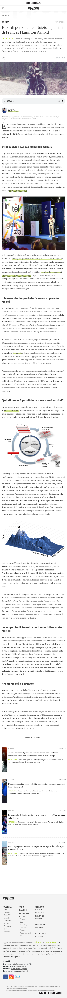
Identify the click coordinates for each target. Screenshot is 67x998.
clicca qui (24, 971)
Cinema (7, 912)
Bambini (23, 910)
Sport (22, 922)
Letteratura (8, 921)
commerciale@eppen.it (19, 969)
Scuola (22, 919)
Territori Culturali (40, 908)
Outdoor (24, 913)
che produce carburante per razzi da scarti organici (37, 258)
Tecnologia (24, 925)
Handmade (24, 928)
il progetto (17, 353)
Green (22, 930)
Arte (5, 910)
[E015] (17, 977)
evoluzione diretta (11, 410)
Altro (22, 936)
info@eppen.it (18, 964)
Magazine (40, 925)
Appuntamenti (25, 933)
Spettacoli (8, 926)
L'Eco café (40, 913)
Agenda (39, 928)
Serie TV (7, 915)
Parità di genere (39, 917)
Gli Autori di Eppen (40, 935)
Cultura (7, 907)
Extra (22, 917)
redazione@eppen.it (19, 966)
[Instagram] (11, 977)
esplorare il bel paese (18, 190)
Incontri (7, 918)
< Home (5, 15)
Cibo (21, 907)
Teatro (6, 929)
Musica (7, 923)
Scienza (5, 22)
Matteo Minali (13, 111)
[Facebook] (5, 977)
